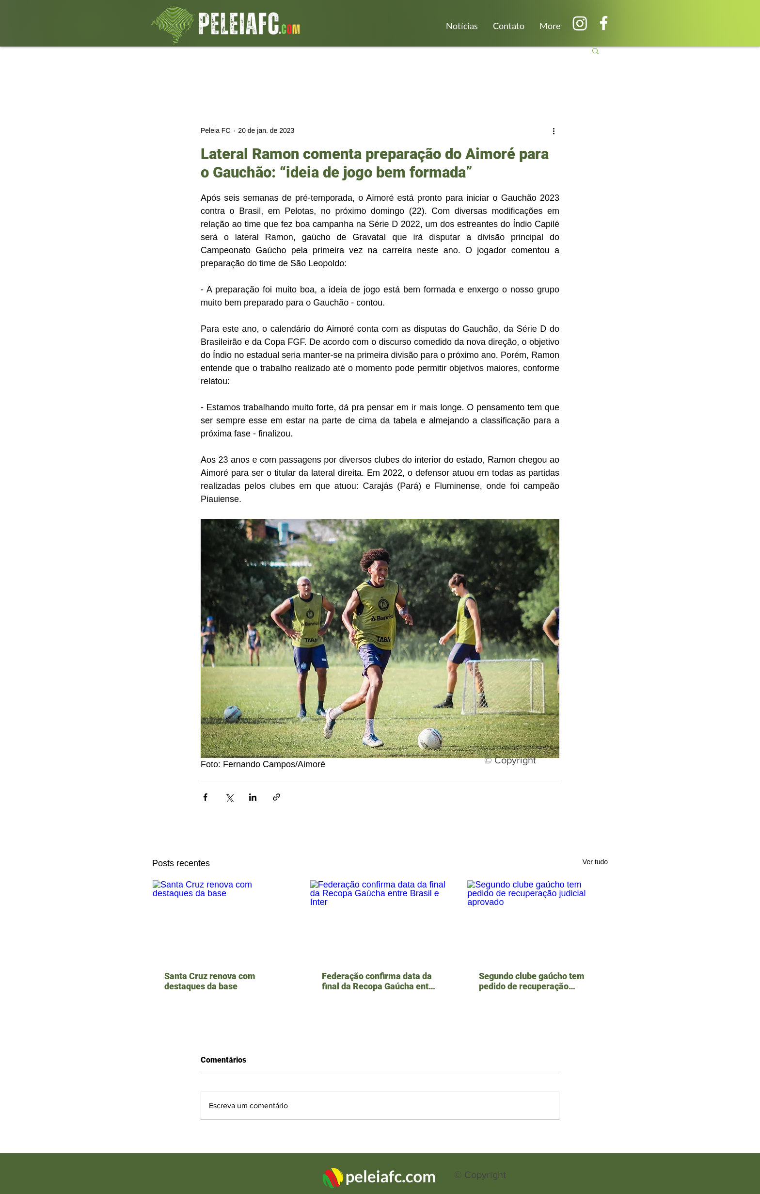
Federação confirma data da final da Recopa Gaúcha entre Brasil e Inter (379, 981)
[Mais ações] (553, 130)
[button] (595, 50)
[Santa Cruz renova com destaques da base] (223, 919)
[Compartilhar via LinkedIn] (252, 797)
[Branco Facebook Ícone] (603, 23)
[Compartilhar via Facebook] (205, 797)
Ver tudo (595, 862)
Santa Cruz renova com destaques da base (209, 981)
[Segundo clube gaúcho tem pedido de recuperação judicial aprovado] (537, 919)
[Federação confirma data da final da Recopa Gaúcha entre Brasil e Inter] (380, 919)
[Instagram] (579, 23)
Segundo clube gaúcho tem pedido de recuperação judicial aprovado (532, 981)
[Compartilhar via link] (276, 797)
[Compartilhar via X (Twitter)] (229, 797)
